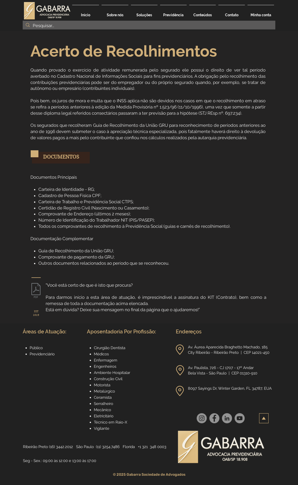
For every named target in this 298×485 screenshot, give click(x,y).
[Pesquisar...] (148, 26)
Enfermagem (105, 360)
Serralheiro (103, 403)
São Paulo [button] (85, 446)
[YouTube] (240, 418)
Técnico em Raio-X (110, 422)
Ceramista (103, 397)
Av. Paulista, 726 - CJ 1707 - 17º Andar (221, 367)
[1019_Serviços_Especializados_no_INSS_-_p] (36, 291)
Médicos (101, 354)
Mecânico (102, 410)
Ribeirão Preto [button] (35, 446)
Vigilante (101, 428)
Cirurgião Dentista (109, 348)
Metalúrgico (104, 391)
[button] (144, 12)
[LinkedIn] (227, 418)
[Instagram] (202, 418)
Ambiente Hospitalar (112, 372)
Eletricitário (103, 416)
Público (36, 348)
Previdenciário (42, 354)
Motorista (102, 385)
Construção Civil (108, 379)
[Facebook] (214, 418)
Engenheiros (105, 366)
